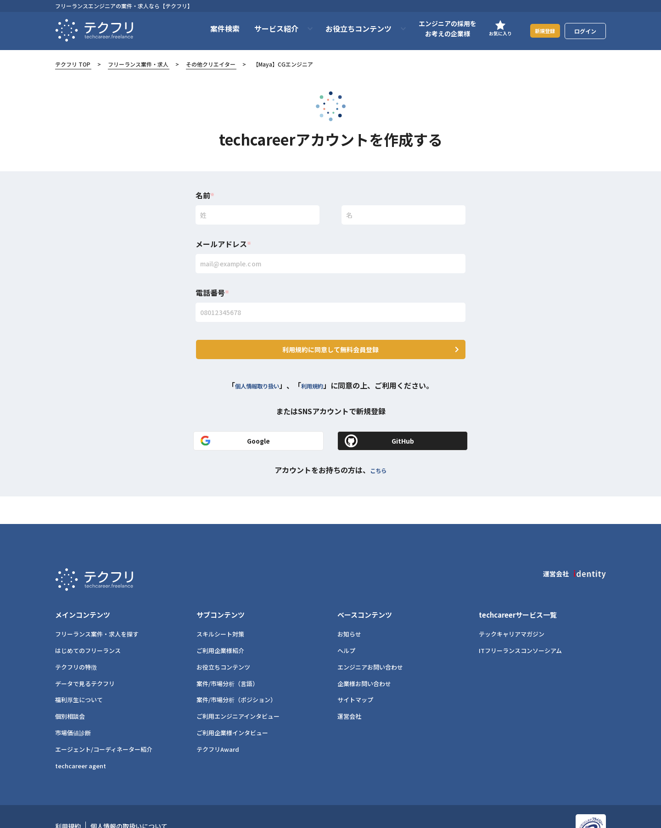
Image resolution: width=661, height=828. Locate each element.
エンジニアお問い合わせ (370, 641)
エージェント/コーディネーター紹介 (103, 723)
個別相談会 (70, 690)
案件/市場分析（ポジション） (236, 674)
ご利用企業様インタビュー (232, 707)
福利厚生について (79, 674)
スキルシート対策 (220, 608)
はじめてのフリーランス (88, 624)
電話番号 (212, 292)
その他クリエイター (210, 64)
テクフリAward (217, 723)
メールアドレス (223, 244)
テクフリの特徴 (76, 641)
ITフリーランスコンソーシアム (520, 624)
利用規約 (319, 374)
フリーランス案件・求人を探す (97, 608)
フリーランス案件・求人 (138, 64)
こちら (378, 458)
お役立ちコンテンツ (223, 641)
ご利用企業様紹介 (220, 624)
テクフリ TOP (72, 64)
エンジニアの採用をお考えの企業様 (436, 28)
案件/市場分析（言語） (227, 657)
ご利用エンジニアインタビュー (238, 690)
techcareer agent (80, 739)
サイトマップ (355, 674)
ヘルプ (346, 624)
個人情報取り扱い (253, 374)
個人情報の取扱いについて (129, 800)
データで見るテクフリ (85, 657)
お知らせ (349, 608)
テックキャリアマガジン (511, 608)
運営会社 (349, 690)
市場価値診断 (73, 707)
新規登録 (539, 30)
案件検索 (213, 28)
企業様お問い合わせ (364, 657)
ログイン (585, 31)
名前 (205, 195)
